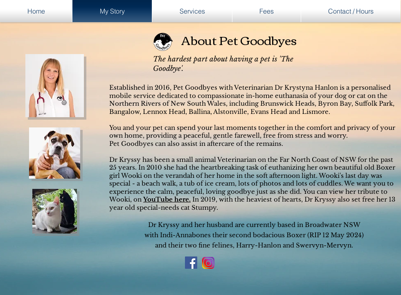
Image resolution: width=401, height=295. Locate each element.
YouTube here (166, 199)
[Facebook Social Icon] (191, 262)
